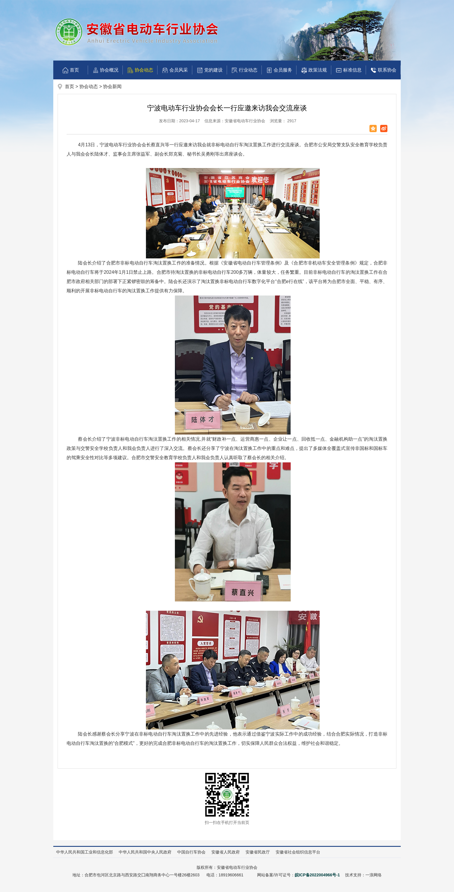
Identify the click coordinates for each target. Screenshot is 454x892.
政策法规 (314, 70)
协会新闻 (112, 86)
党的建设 (210, 70)
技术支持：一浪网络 (363, 875)
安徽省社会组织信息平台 (298, 852)
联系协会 (383, 70)
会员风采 (175, 70)
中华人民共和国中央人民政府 (145, 852)
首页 (70, 70)
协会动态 (140, 70)
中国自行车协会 (191, 852)
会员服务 (279, 70)
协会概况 (105, 70)
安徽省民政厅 (258, 852)
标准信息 (349, 70)
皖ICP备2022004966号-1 (317, 875)
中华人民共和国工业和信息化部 (84, 852)
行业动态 (244, 70)
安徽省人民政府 (225, 852)
